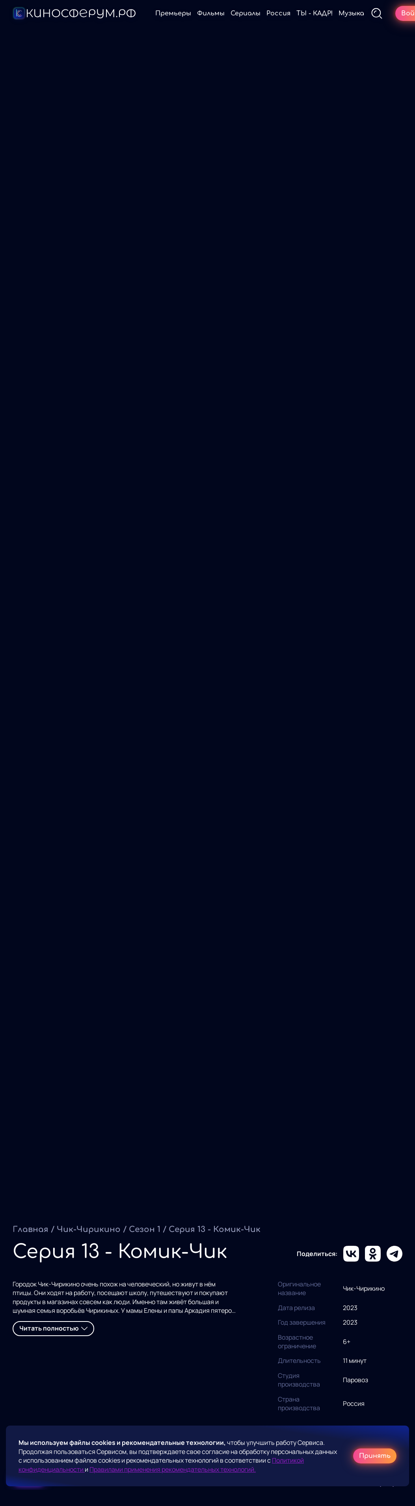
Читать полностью (53, 1328)
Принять (375, 1455)
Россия (278, 13)
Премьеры (173, 13)
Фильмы (211, 13)
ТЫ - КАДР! (314, 13)
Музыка (351, 13)
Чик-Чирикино (89, 1229)
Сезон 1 (144, 1229)
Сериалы (246, 13)
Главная (30, 1229)
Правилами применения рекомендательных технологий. (172, 1469)
